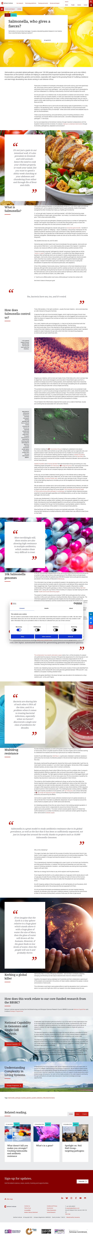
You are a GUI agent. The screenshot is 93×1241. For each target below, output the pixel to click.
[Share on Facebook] (91, 622)
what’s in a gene (39, 253)
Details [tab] (46, 608)
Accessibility (27, 1210)
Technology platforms (30, 3)
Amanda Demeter (52, 464)
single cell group (67, 465)
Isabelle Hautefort (79, 454)
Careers (79, 5)
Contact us (27, 1206)
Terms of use (27, 1208)
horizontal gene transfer (73, 228)
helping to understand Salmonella (72, 124)
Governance (50, 1208)
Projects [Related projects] (85, 1114)
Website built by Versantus (73, 1217)
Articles (19, 9)
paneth (34, 1098)
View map (67, 1214)
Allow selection (46, 636)
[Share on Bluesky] (91, 618)
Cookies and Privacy (52, 1206)
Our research (20, 3)
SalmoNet (80, 456)
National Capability (12, 1044)
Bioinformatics (50, 1098)
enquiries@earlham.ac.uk (72, 1208)
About (66, 5)
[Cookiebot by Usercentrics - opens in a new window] (75, 603)
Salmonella (11, 1098)
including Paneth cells (51, 478)
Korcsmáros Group (55, 449)
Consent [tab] (22, 608)
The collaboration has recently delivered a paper (48, 655)
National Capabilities (80, 1009)
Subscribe (81, 1181)
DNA (44, 1098)
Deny (22, 636)
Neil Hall (82, 588)
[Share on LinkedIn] (91, 614)
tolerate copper (50, 812)
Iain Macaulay (55, 465)
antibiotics (39, 1098)
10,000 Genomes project (49, 591)
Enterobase (60, 579)
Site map (10, 1199)
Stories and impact (54, 3)
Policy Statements (51, 1210)
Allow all (70, 636)
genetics (28, 1098)
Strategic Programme (13, 1085)
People (72, 5)
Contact (85, 5)
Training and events (43, 3)
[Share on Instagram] (91, 627)
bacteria (23, 1098)
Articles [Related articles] (71, 1114)
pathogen (18, 1098)
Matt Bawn (56, 756)
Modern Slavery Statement (31, 1212)
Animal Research (51, 1212)
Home (2, 9)
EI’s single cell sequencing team (47, 792)
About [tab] (71, 608)
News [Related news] (77, 1114)
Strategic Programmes (16, 1011)
